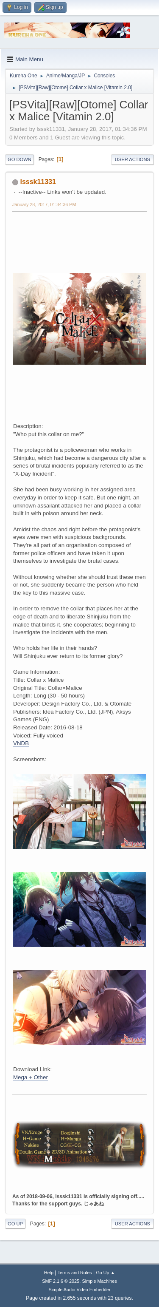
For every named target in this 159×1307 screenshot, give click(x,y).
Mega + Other (30, 1077)
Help (48, 1272)
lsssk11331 (38, 181)
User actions (132, 159)
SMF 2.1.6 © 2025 (60, 1281)
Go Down (19, 159)
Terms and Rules (75, 1272)
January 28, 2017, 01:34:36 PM (44, 204)
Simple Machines (99, 1281)
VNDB (21, 743)
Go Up (15, 1223)
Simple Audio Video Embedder (79, 1289)
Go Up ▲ (105, 1272)
